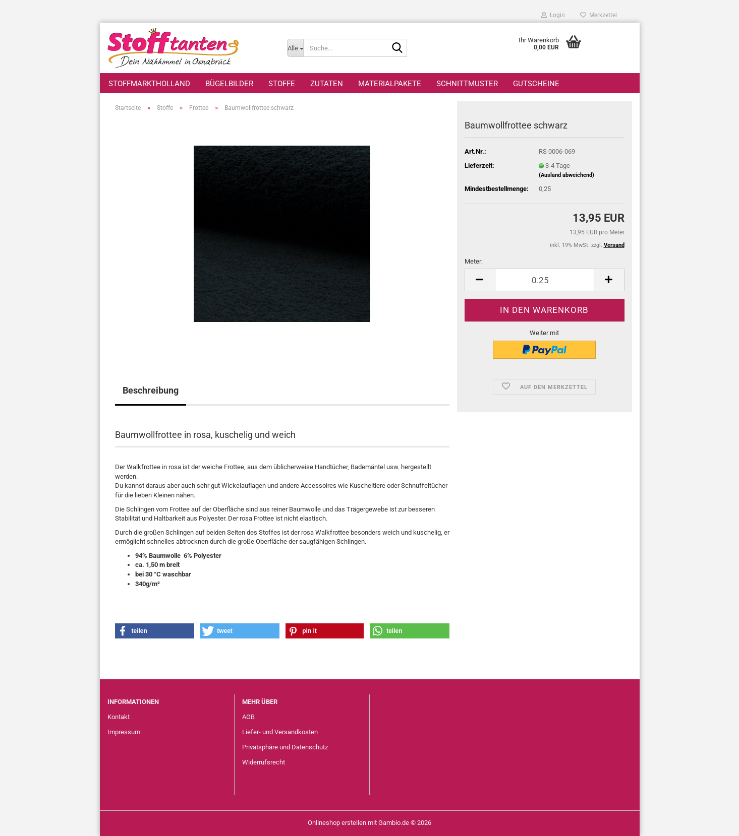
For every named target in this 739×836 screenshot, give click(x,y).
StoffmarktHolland (149, 83)
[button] (480, 280)
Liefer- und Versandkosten (280, 732)
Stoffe (281, 83)
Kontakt (118, 717)
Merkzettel (598, 15)
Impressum (123, 732)
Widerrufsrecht (263, 762)
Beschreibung (151, 390)
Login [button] (553, 15)
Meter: (474, 261)
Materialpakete (389, 83)
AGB (248, 717)
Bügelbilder (229, 83)
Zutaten (326, 83)
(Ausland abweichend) (566, 175)
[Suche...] (295, 48)
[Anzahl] (544, 280)
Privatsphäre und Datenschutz (285, 747)
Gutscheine (536, 83)
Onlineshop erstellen (337, 822)
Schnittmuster (467, 83)
